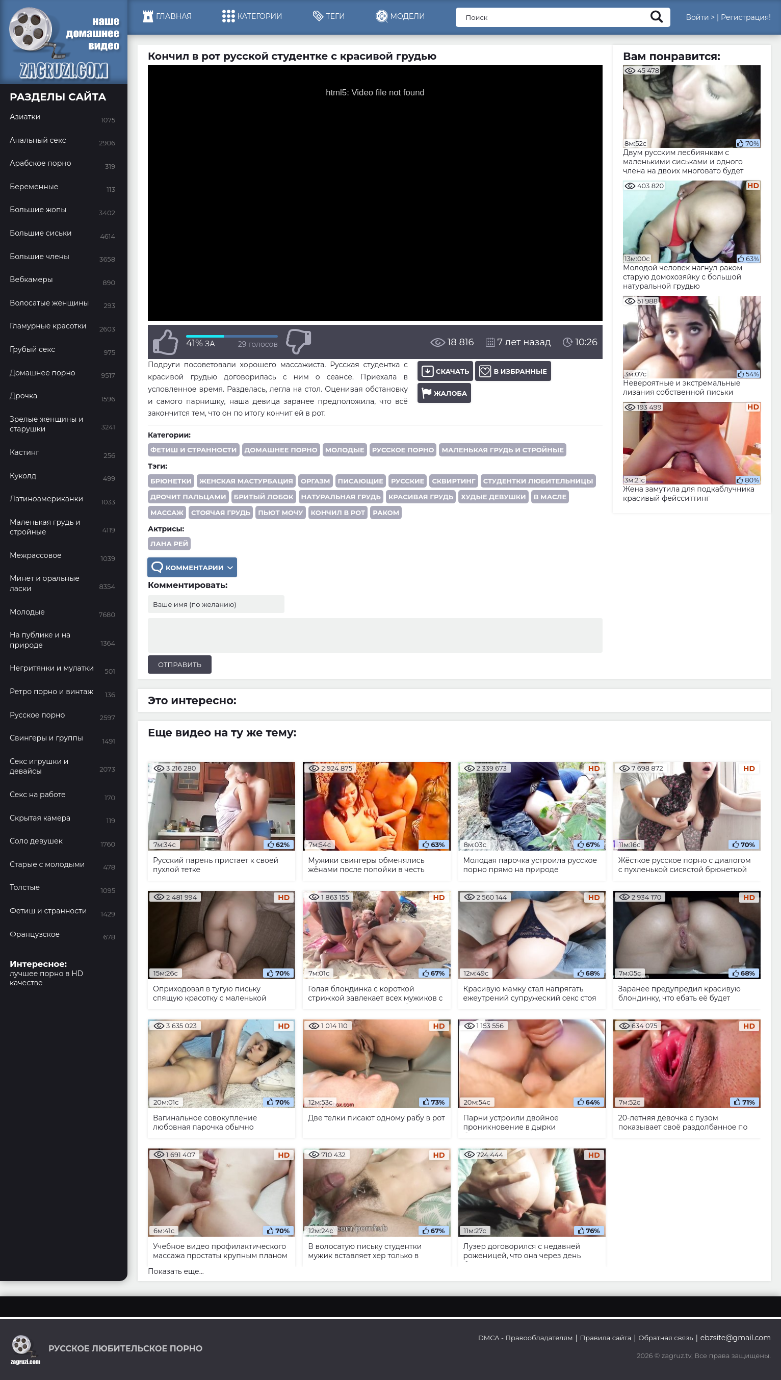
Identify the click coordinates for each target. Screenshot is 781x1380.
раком (386, 512)
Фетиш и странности (193, 450)
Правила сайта (606, 1338)
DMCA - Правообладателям (525, 1338)
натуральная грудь (341, 497)
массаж (167, 512)
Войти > (700, 17)
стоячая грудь (220, 512)
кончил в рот (338, 512)
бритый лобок (264, 497)
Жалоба (444, 393)
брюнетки (171, 481)
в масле (550, 497)
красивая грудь (420, 497)
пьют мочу (280, 512)
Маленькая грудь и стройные (502, 450)
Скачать (445, 371)
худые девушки (493, 497)
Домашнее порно (281, 450)
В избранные (513, 371)
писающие (360, 481)
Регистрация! (746, 17)
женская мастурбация (246, 481)
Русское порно (403, 450)
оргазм (315, 481)
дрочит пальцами (188, 497)
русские (407, 481)
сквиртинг (453, 481)
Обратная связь (665, 1338)
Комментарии (192, 567)
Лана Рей (169, 544)
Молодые (345, 450)
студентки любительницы (538, 481)
